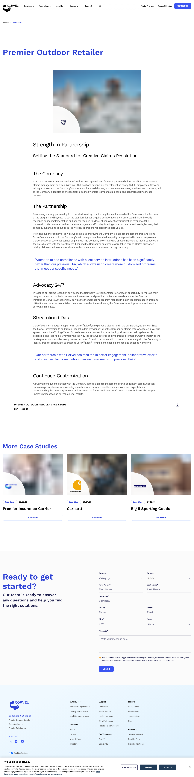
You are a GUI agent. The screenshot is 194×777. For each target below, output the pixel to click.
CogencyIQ (103, 744)
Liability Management (79, 711)
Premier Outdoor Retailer (20, 720)
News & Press (75, 739)
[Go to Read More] (33, 518)
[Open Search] (100, 6)
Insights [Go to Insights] (6, 23)
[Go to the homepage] (11, 6)
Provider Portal (134, 739)
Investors (74, 744)
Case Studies (14, 724)
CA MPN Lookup (106, 721)
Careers (73, 734)
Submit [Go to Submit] (106, 669)
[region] (97, 767)
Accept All (168, 767)
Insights (131, 702)
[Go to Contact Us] (182, 6)
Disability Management (79, 716)
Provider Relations (136, 744)
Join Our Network (135, 734)
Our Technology (106, 734)
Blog (130, 721)
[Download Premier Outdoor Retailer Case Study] (97, 405)
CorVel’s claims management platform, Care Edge (62, 325)
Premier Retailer (16, 728)
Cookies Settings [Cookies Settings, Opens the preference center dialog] (129, 767)
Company (74, 725)
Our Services (75, 702)
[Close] (190, 767)
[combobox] (99, 578)
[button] (30, 6)
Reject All (148, 767)
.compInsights (134, 716)
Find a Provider (105, 711)
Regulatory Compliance (109, 726)
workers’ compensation (102, 191)
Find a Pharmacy (106, 716)
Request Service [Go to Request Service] (165, 6)
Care (102, 739)
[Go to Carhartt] (97, 487)
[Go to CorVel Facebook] (16, 741)
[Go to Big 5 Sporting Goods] (161, 487)
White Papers (133, 711)
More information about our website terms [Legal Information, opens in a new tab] (45, 774)
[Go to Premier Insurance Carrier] (33, 487)
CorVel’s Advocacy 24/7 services (63, 299)
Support (102, 702)
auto (118, 191)
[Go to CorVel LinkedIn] (10, 741)
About (72, 730)
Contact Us (103, 707)
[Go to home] (35, 705)
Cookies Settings (21, 753)
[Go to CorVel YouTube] (22, 741)
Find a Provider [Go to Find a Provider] (147, 6)
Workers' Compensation (80, 707)
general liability (135, 191)
